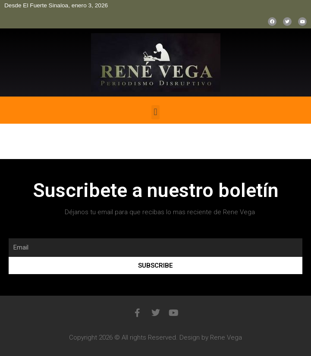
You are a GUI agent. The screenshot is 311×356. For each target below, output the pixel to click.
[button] (155, 112)
